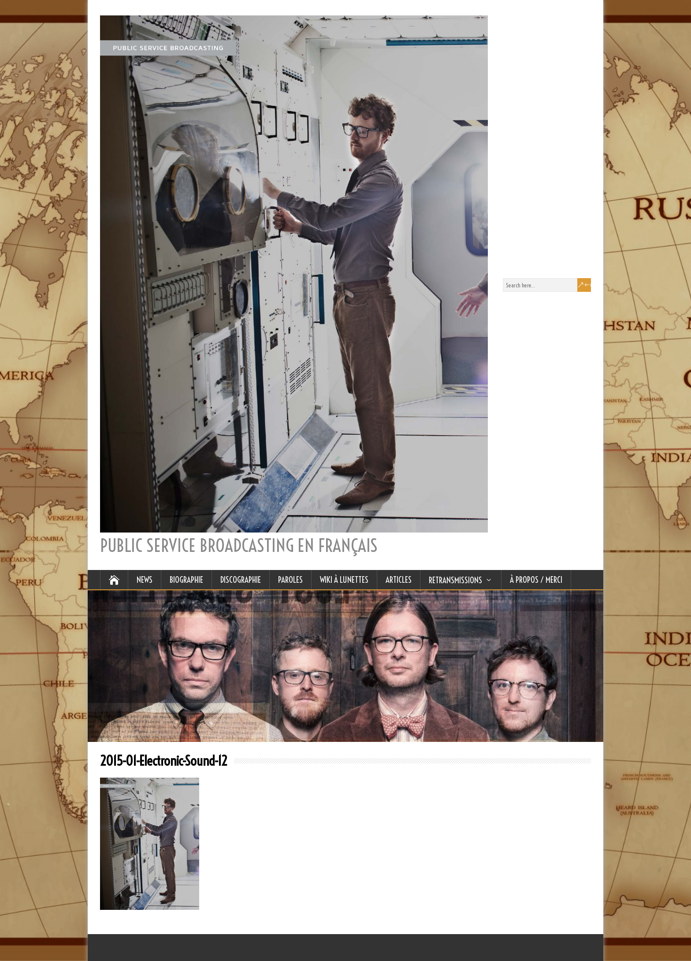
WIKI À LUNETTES (344, 579)
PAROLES (290, 579)
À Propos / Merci (536, 579)
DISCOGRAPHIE (240, 579)
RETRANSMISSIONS (455, 580)
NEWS (144, 579)
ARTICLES (399, 579)
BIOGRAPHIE (186, 579)
